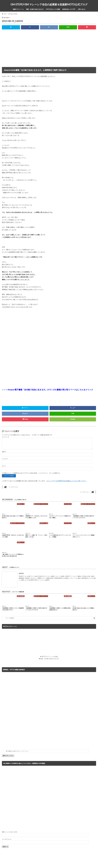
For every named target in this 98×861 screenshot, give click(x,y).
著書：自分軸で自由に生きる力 (35, 9)
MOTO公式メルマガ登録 (53, 9)
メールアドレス (6, 839)
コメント (5, 437)
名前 (4, 451)
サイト (4, 466)
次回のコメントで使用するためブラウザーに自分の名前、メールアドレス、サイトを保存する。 (32, 473)
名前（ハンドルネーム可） (10, 832)
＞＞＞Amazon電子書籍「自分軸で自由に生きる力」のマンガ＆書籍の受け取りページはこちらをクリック (47, 389)
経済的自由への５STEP (68, 9)
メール (5, 459)
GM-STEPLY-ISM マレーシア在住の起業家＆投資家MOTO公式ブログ (49, 4)
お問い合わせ (81, 9)
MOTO (21, 573)
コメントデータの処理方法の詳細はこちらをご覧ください (66, 481)
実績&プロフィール (18, 9)
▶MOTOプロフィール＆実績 (49, 656)
